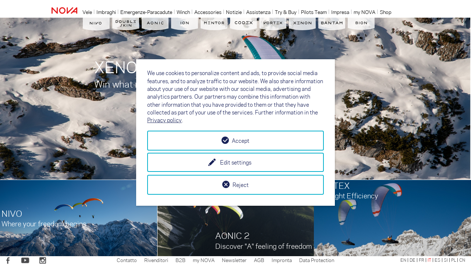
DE (412, 260)
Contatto (127, 260)
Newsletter (234, 260)
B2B (180, 260)
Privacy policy (164, 120)
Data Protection (316, 260)
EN (403, 260)
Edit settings (235, 162)
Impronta (282, 260)
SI (446, 260)
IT (429, 260)
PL (453, 260)
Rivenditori (156, 260)
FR (421, 260)
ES (437, 260)
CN (462, 260)
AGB (259, 260)
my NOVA (204, 260)
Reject (241, 184)
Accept (240, 140)
